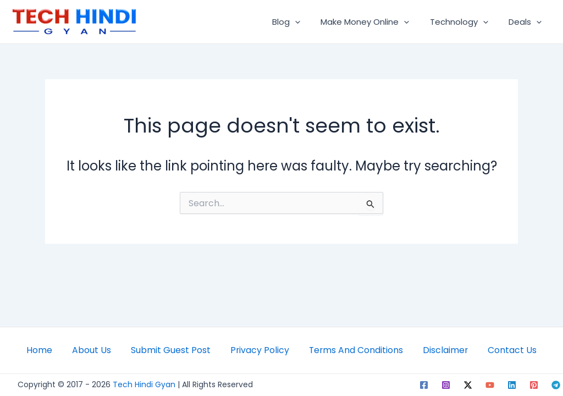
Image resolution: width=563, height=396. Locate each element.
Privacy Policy (259, 348)
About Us (86, 348)
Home (32, 348)
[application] (309, 22)
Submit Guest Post (167, 348)
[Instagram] (445, 385)
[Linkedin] (511, 385)
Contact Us (519, 348)
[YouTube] (489, 385)
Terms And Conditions (358, 348)
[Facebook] (424, 385)
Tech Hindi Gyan (144, 384)
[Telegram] (555, 385)
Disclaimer (450, 348)
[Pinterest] (533, 385)
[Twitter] (467, 385)
